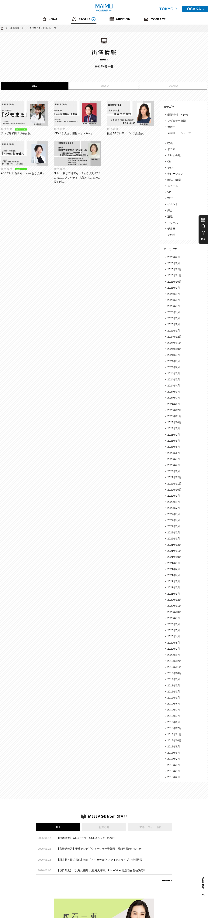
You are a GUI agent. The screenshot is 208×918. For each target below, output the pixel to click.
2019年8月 (173, 679)
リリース (172, 222)
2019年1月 (173, 722)
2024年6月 (173, 373)
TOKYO (104, 85)
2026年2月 (173, 257)
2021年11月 (174, 550)
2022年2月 (173, 532)
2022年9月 (173, 495)
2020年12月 (174, 599)
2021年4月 (173, 575)
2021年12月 (174, 544)
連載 (170, 216)
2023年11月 (174, 416)
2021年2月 (173, 587)
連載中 (171, 126)
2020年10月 (174, 612)
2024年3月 (173, 391)
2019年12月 (174, 660)
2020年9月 (173, 618)
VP (169, 192)
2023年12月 (174, 410)
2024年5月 (173, 379)
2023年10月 (174, 422)
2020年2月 (173, 648)
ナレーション (175, 173)
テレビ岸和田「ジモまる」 (24, 118)
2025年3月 (173, 318)
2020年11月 (174, 605)
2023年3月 (173, 459)
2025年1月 (173, 330)
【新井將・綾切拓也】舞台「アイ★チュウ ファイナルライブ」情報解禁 (99, 859)
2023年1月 (173, 471)
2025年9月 (173, 287)
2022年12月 (174, 477)
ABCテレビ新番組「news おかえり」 (24, 158)
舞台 (170, 210)
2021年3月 (173, 581)
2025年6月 (173, 299)
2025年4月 (173, 312)
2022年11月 (174, 483)
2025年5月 (173, 306)
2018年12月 (174, 728)
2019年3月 (173, 709)
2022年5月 (173, 514)
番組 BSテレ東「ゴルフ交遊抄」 (130, 118)
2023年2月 (173, 465)
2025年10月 (174, 281)
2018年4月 (173, 777)
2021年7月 (173, 569)
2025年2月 (173, 324)
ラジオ (171, 167)
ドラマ (171, 149)
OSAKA (173, 85)
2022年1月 (173, 538)
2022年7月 (173, 507)
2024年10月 (174, 348)
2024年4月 (173, 385)
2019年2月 (173, 715)
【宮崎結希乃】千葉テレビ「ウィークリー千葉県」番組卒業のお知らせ (99, 848)
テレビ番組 (174, 155)
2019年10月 (174, 673)
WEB (170, 198)
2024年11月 (174, 342)
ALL (34, 85)
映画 (170, 143)
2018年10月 (174, 740)
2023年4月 (173, 452)
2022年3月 (173, 526)
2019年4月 (173, 703)
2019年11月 (174, 666)
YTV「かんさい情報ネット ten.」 (77, 118)
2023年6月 (173, 440)
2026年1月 (173, 263)
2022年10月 (174, 489)
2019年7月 (173, 685)
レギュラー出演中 (178, 120)
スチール (172, 185)
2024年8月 (173, 361)
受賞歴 (171, 228)
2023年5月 (173, 446)
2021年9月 (173, 563)
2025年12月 (174, 269)
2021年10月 (174, 556)
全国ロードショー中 (179, 132)
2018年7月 (173, 758)
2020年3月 (173, 642)
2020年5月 (173, 630)
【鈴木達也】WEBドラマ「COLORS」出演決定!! (86, 837)
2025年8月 (173, 293)
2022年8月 (173, 501)
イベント (172, 204)
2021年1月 (173, 593)
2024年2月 (173, 397)
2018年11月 (174, 734)
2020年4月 (173, 636)
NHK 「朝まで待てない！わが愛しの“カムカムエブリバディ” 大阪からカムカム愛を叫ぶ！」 (77, 162)
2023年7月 (173, 434)
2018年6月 (173, 765)
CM (169, 161)
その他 (171, 234)
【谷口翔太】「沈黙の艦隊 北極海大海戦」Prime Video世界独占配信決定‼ (101, 870)
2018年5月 (173, 771)
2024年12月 (174, 336)
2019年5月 (173, 697)
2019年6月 (173, 691)
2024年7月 (173, 367)
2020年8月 (173, 624)
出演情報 (14, 28)
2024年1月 (173, 404)
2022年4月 (173, 520)
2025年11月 (174, 275)
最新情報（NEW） (178, 114)
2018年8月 (173, 752)
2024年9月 (173, 354)
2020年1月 (173, 654)
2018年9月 (173, 746)
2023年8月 (173, 428)
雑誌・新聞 (174, 179)
